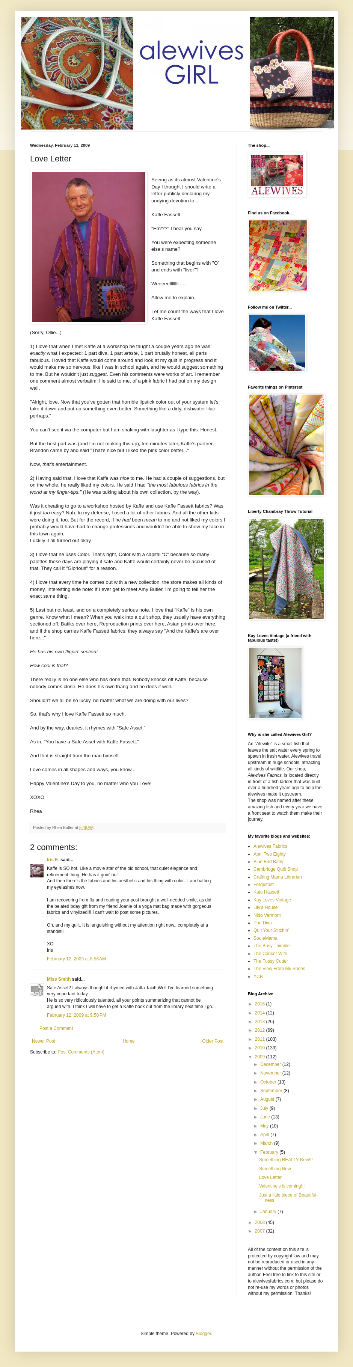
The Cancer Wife (270, 953)
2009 (260, 1057)
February (269, 1152)
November (271, 1073)
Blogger (203, 1333)
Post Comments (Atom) (80, 1052)
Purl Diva (262, 922)
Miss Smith (59, 979)
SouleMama (265, 938)
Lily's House (265, 907)
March (267, 1143)
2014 (260, 1013)
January (269, 1211)
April (265, 1134)
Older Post (212, 1041)
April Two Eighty (269, 854)
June (265, 1117)
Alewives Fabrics (270, 846)
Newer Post (43, 1041)
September (272, 1090)
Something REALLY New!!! (286, 1159)
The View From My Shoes (279, 968)
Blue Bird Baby (268, 861)
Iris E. (53, 859)
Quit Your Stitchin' (271, 930)
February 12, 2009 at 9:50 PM (76, 1015)
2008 (260, 1222)
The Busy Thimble (271, 945)
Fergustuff (263, 884)
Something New (275, 1168)
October (269, 1082)
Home (129, 1041)
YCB (258, 976)
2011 (260, 1039)
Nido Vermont (267, 915)
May (265, 1126)
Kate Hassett (266, 892)
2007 (260, 1231)
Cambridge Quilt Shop (275, 869)
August (268, 1099)
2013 (260, 1021)
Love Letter (270, 1177)
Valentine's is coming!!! (282, 1186)
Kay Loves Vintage (272, 900)
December (271, 1064)
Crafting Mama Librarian (277, 877)
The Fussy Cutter (270, 961)
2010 (260, 1047)
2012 (260, 1030)
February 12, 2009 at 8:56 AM (76, 959)
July (265, 1108)
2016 (260, 1004)
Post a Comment (56, 1028)
